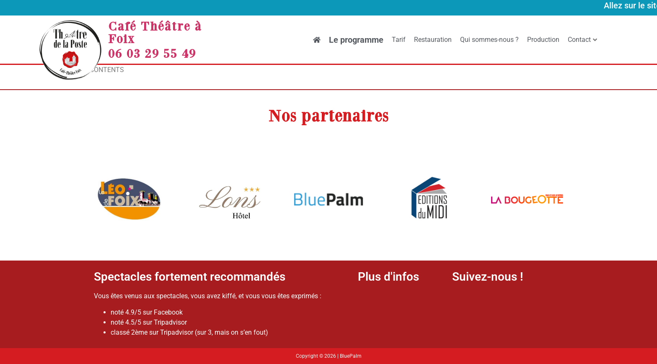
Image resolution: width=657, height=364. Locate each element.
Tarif (399, 40)
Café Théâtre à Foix (155, 32)
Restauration (433, 40)
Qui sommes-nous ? (489, 40)
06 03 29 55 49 (152, 53)
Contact (582, 40)
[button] (103, 200)
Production (543, 40)
